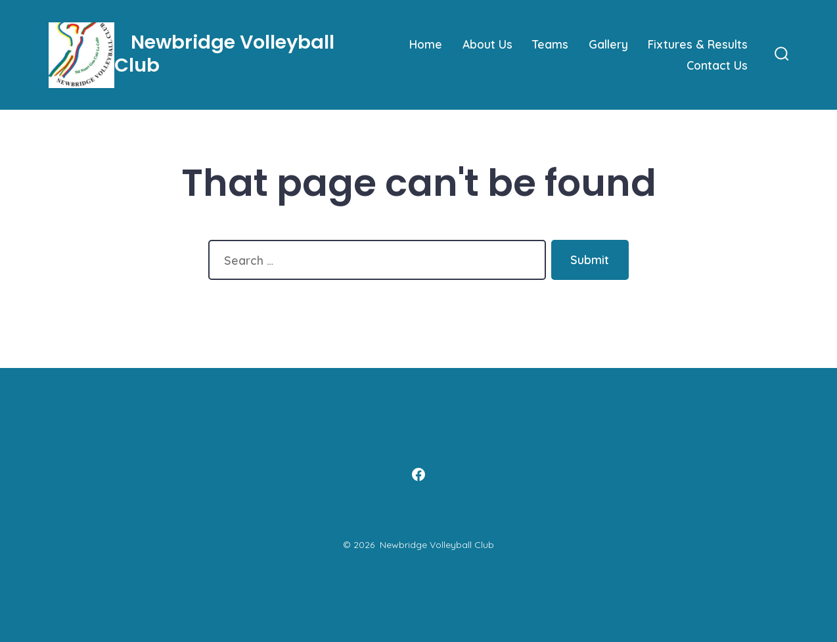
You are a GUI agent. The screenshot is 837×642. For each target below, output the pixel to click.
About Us (487, 44)
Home (425, 44)
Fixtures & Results (698, 44)
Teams (550, 44)
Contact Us (717, 65)
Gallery (608, 44)
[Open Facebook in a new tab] (418, 474)
